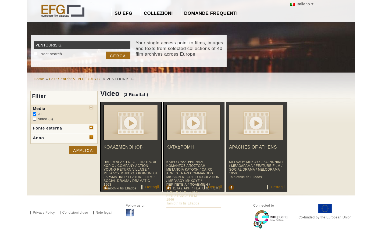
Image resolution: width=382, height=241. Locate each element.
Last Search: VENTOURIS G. (75, 79)
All (40, 114)
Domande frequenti (211, 13)
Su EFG (123, 13)
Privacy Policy (44, 212)
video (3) (45, 119)
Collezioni (158, 13)
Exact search (50, 54)
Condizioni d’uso (75, 212)
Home (39, 79)
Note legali (104, 212)
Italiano (300, 4)
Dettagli (152, 187)
